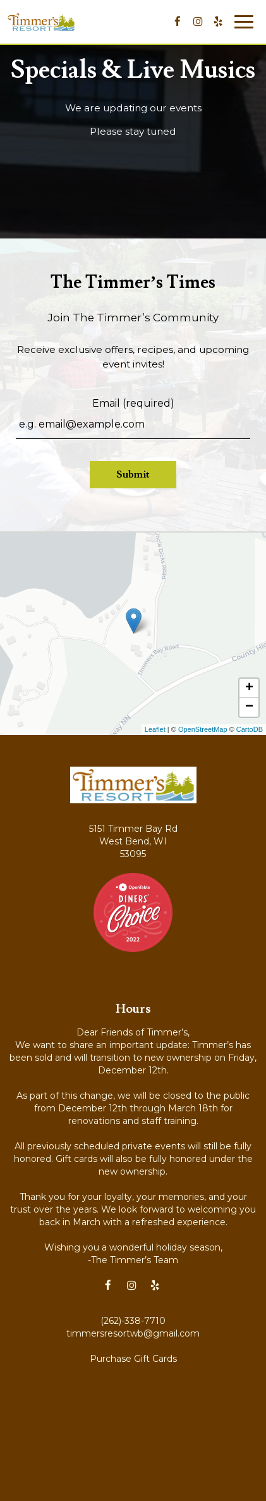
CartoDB (249, 729)
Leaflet (155, 729)
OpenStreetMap (202, 729)
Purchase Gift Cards (133, 1358)
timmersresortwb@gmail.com (133, 1333)
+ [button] (249, 688)
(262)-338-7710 (133, 1320)
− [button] (249, 707)
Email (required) (133, 403)
